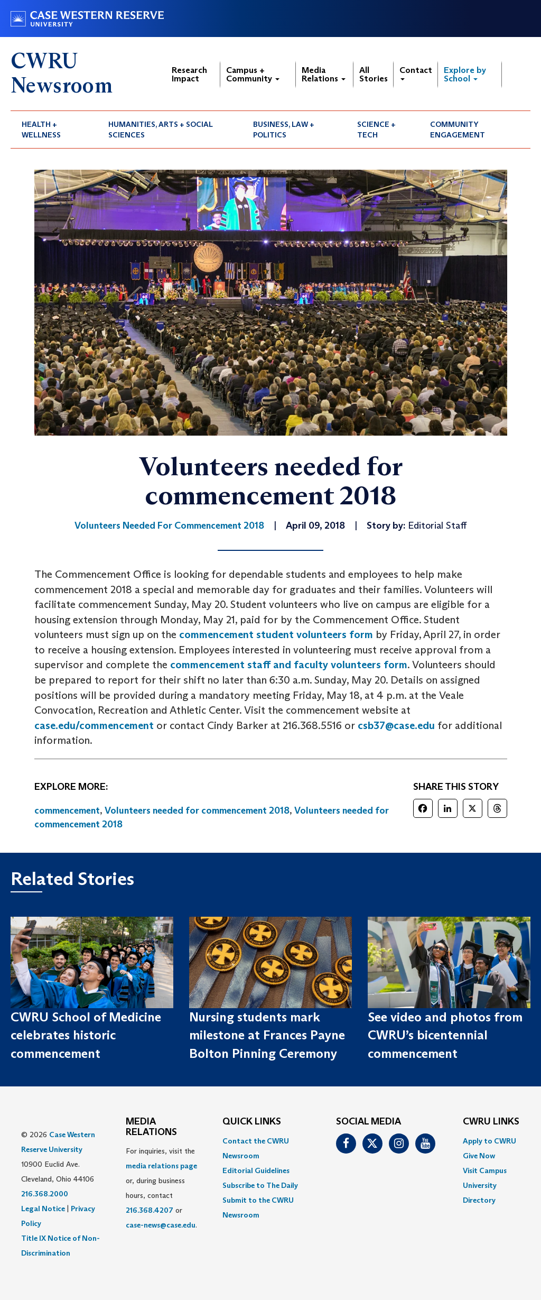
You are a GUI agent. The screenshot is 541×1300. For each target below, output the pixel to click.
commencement (67, 810)
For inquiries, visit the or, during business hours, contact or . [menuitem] (161, 1188)
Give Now (479, 1155)
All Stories (373, 74)
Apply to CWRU (489, 1141)
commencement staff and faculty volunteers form (288, 664)
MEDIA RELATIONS (151, 1127)
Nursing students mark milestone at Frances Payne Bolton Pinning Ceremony (267, 1035)
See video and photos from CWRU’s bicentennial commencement (445, 1035)
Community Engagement (457, 129)
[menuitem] (54, 129)
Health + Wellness (41, 129)
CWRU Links (491, 1122)
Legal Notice (43, 1208)
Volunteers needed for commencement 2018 (197, 810)
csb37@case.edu (396, 725)
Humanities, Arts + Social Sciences (160, 129)
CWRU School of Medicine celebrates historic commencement (86, 1035)
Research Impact (189, 74)
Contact (415, 72)
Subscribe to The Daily (260, 1185)
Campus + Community (252, 74)
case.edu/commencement (94, 725)
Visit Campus (485, 1170)
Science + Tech (376, 129)
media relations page (161, 1165)
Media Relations (324, 74)
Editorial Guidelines (256, 1170)
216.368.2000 (44, 1193)
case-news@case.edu (160, 1225)
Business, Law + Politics (283, 129)
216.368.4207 (149, 1210)
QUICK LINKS (251, 1122)
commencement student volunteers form (276, 634)
